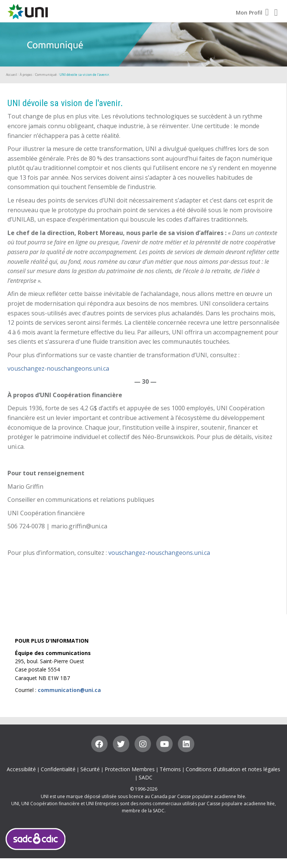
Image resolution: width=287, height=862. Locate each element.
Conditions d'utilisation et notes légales (233, 769)
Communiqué (46, 74)
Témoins (170, 769)
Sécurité (90, 769)
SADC (145, 777)
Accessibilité (21, 769)
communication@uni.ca (69, 689)
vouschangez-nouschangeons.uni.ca (58, 368)
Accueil (11, 74)
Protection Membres (130, 769)
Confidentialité (58, 769)
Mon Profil (252, 12)
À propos (26, 74)
